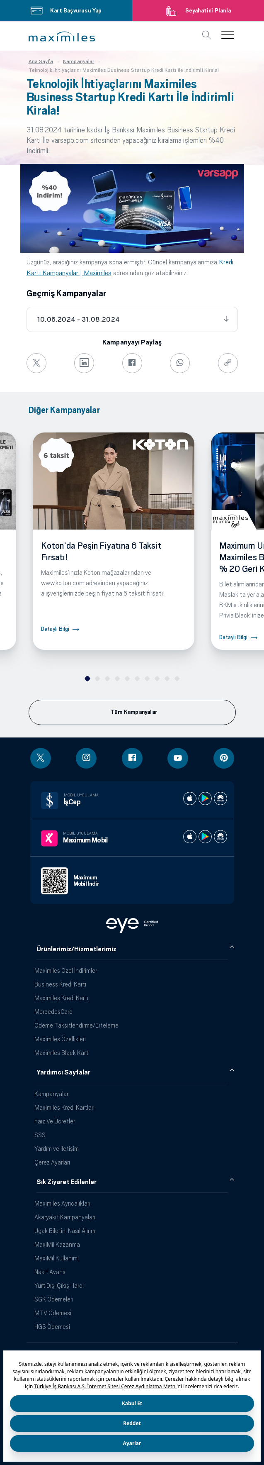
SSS (40, 1134)
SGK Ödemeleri (53, 1299)
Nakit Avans (49, 1271)
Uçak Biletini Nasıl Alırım (64, 1230)
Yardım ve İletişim (56, 1148)
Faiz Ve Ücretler (54, 1121)
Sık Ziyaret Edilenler (66, 1182)
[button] (62, 37)
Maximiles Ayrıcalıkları (62, 1203)
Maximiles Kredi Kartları (64, 1107)
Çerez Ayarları (52, 1162)
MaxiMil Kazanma (57, 1244)
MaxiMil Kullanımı (56, 1258)
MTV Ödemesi (52, 1312)
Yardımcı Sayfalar (63, 1072)
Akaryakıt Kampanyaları (64, 1217)
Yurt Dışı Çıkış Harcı (59, 1285)
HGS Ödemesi (52, 1326)
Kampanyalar (51, 1093)
